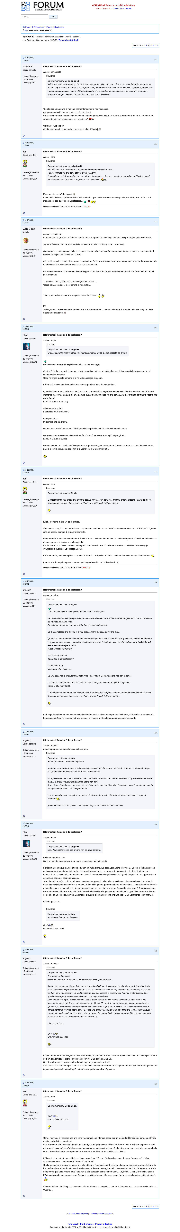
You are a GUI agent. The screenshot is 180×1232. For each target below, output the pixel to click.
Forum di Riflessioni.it (34, 27)
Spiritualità (59, 27)
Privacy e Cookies (103, 1224)
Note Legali (73, 1224)
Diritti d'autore (87, 1224)
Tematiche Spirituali (68, 40)
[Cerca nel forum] (34, 16)
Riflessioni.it (116, 8)
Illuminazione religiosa (78, 1214)
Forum (49, 27)
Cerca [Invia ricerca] (53, 16)
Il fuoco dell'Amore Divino (100, 1214)
